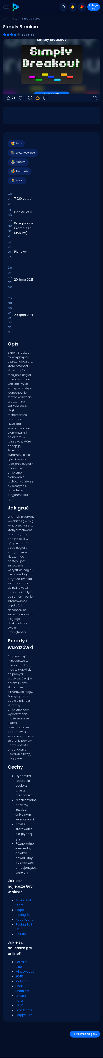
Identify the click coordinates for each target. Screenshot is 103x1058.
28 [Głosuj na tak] (10, 98)
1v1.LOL (20, 1005)
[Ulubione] (30, 98)
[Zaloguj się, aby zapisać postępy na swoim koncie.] (37, 98)
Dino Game (23, 1010)
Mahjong (21, 981)
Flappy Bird (23, 1015)
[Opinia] (45, 98)
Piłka (14, 18)
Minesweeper (25, 971)
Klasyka (18, 162)
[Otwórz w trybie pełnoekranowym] (94, 98)
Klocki (16, 180)
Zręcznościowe (22, 152)
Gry (5, 18)
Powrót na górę (85, 1034)
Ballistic (21, 934)
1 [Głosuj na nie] (21, 98)
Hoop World (24, 919)
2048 (19, 976)
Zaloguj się (93, 6)
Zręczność (19, 171)
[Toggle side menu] (5, 7)
